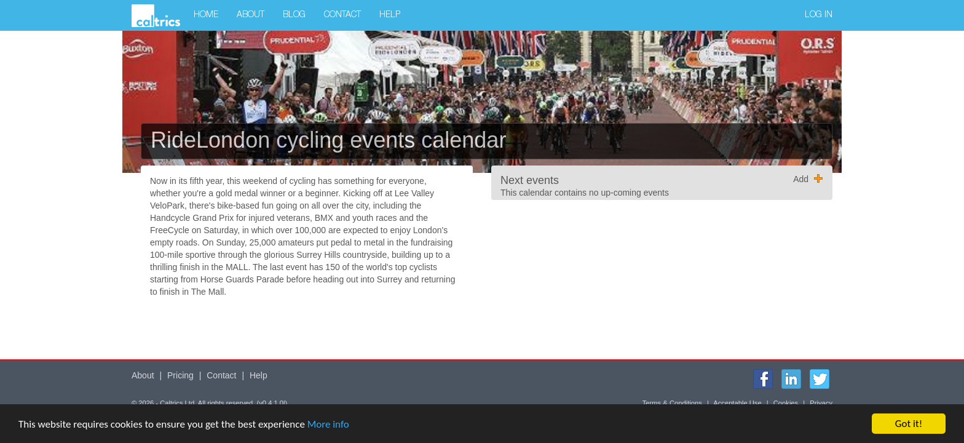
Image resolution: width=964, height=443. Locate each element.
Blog (294, 15)
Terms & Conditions (672, 403)
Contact (342, 15)
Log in (818, 15)
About (250, 15)
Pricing (180, 375)
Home (206, 15)
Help (389, 15)
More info (328, 424)
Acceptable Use (737, 403)
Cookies (785, 403)
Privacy (821, 403)
